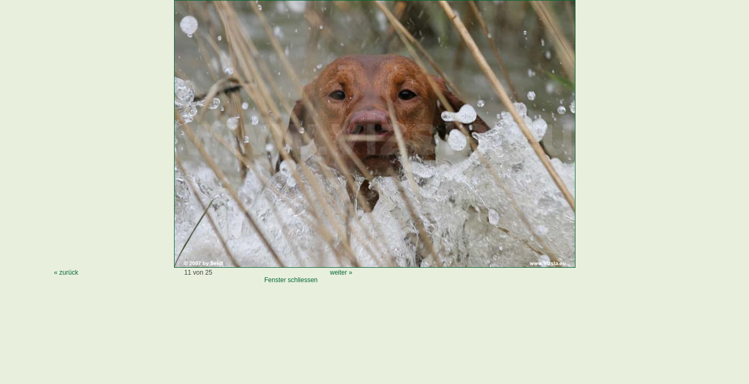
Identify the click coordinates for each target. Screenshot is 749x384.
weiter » (341, 272)
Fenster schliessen (291, 280)
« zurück (66, 272)
